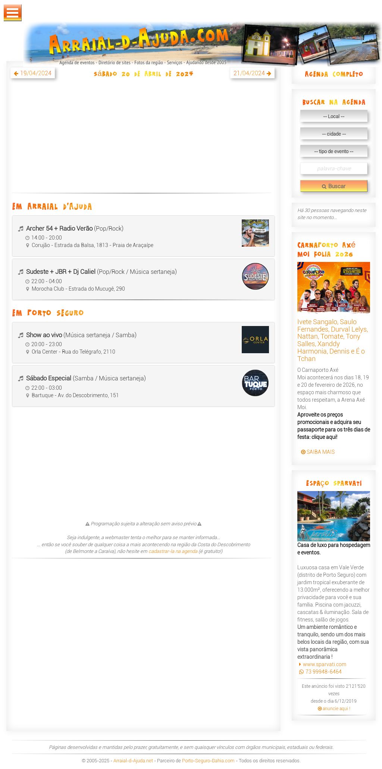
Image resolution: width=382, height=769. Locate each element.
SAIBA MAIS (318, 452)
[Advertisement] (143, 140)
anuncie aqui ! (334, 708)
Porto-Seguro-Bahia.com (208, 760)
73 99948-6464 (319, 672)
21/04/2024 (249, 73)
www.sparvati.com (321, 664)
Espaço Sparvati (334, 483)
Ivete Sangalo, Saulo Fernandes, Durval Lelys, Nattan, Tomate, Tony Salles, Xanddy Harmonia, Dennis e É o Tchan (332, 340)
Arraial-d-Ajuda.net (133, 760)
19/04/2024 (35, 73)
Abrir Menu (13, 12)
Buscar (333, 186)
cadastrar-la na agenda (172, 551)
